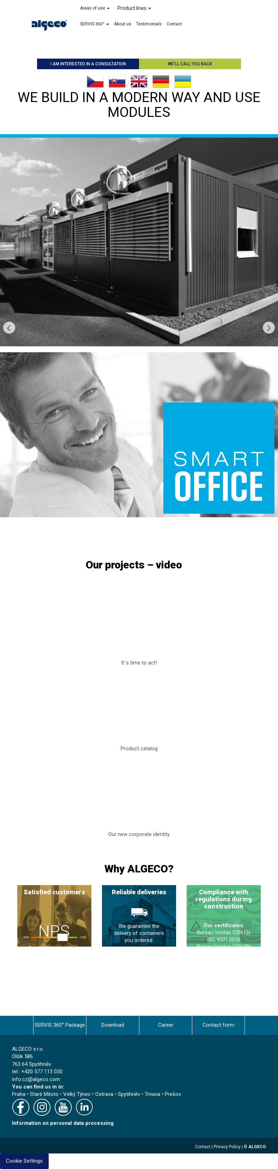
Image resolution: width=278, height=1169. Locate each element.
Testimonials (149, 24)
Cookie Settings (24, 1161)
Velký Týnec (77, 1094)
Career (166, 1025)
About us (122, 24)
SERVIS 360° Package (60, 1025)
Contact (174, 24)
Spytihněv (129, 1094)
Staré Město (44, 1094)
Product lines (134, 8)
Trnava (152, 1094)
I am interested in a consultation (88, 63)
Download (112, 1025)
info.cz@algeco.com (36, 1079)
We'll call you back (190, 63)
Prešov (173, 1094)
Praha (18, 1094)
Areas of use (95, 8)
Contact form (218, 1025)
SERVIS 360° (94, 24)
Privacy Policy (227, 1146)
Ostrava (104, 1094)
